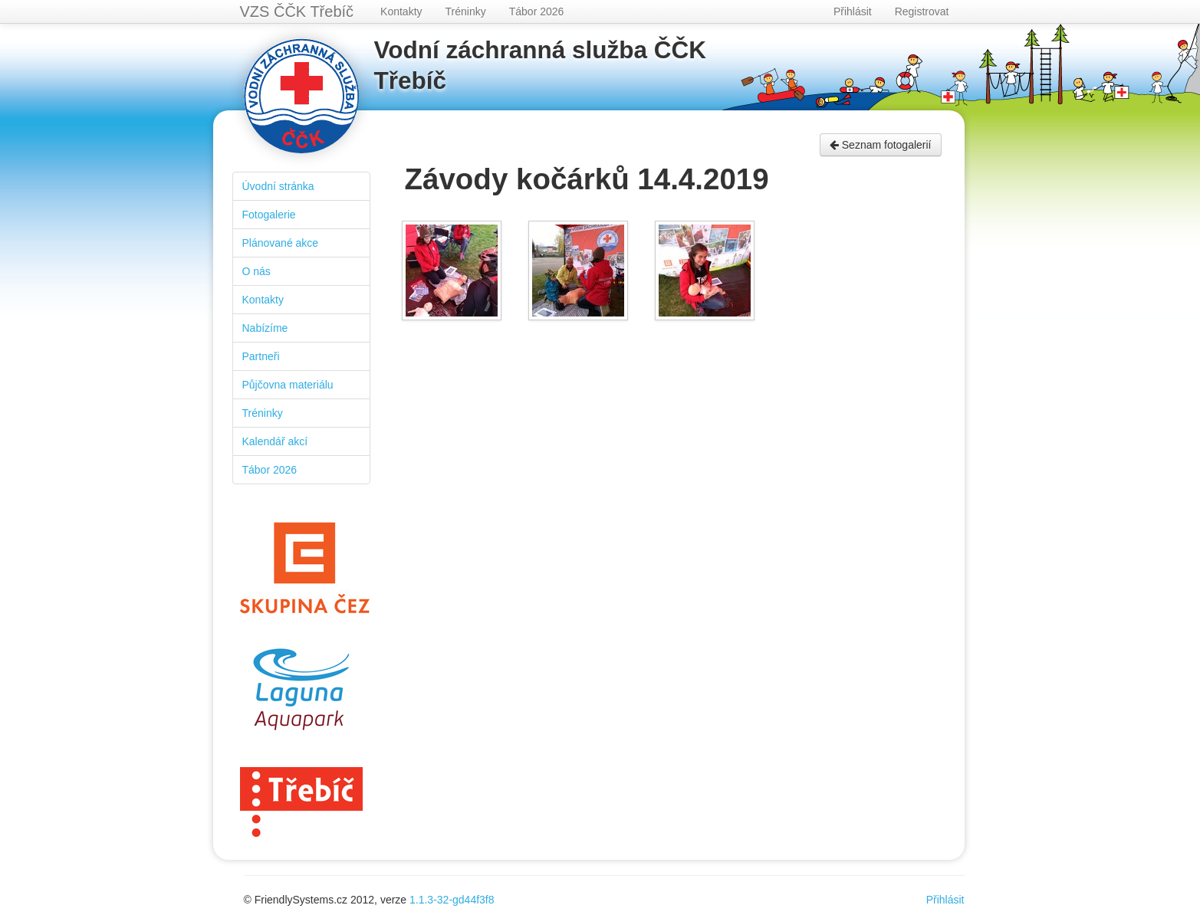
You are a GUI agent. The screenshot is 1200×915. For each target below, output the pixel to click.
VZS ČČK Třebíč (297, 11)
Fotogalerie (269, 214)
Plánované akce (280, 243)
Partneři (261, 356)
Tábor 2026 (536, 11)
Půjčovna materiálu (288, 385)
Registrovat (922, 11)
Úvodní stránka (278, 186)
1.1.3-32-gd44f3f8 (452, 900)
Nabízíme (265, 328)
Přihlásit (852, 11)
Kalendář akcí (275, 441)
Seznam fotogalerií (881, 145)
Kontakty (401, 11)
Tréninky (465, 11)
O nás (256, 271)
